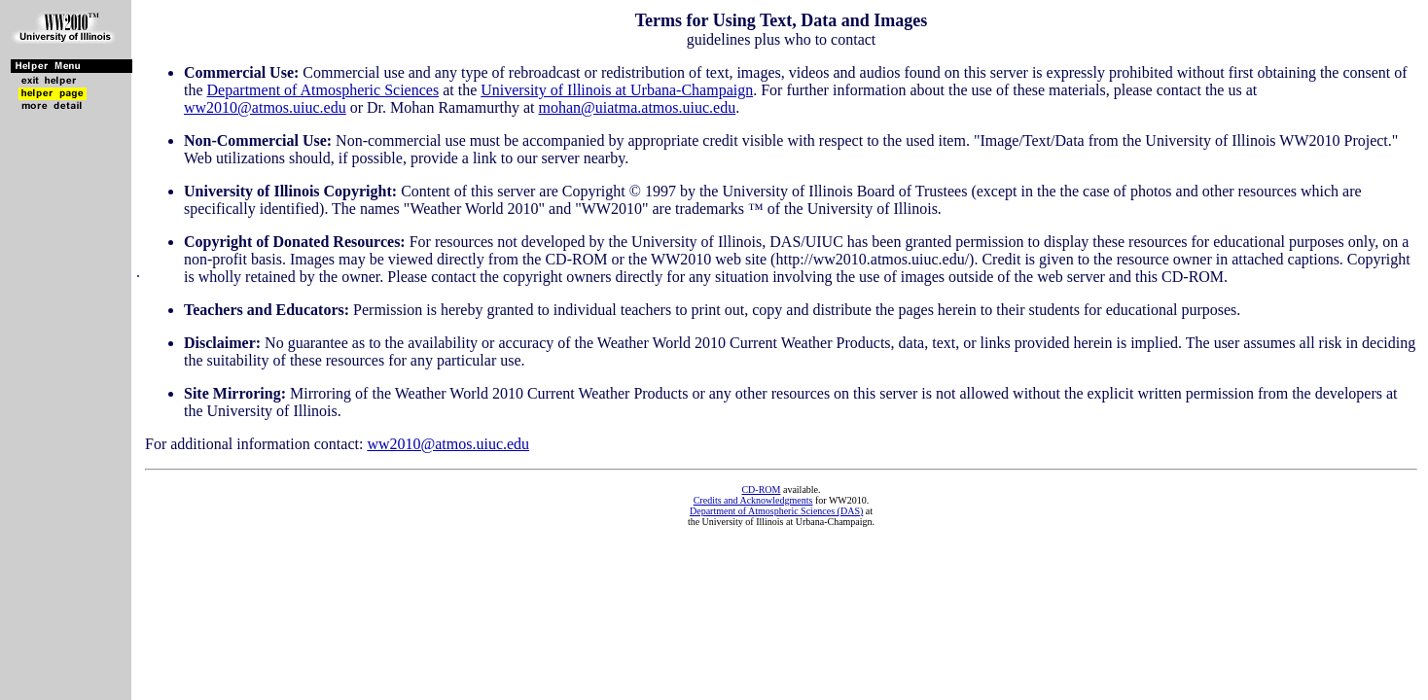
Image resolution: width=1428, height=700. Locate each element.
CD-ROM (760, 489)
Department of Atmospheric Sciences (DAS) (776, 511)
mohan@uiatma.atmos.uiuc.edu (636, 107)
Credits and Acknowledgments (753, 500)
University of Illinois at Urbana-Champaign (617, 90)
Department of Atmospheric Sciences (323, 90)
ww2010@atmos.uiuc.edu (265, 107)
